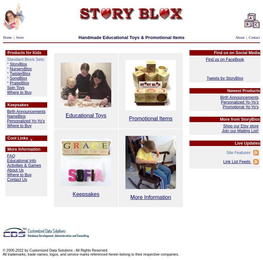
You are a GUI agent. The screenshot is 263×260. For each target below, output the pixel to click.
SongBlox (18, 78)
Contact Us (17, 179)
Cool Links (20, 138)
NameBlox (16, 116)
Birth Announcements (26, 111)
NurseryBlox (21, 69)
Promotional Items (151, 118)
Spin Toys (16, 87)
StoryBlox (18, 64)
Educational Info (21, 160)
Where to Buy (19, 92)
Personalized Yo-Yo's (26, 121)
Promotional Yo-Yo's (241, 107)
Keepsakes (18, 105)
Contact (254, 37)
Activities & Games (24, 165)
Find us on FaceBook (225, 59)
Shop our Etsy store (241, 126)
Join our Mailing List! (240, 130)
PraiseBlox (19, 83)
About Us (15, 170)
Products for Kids (24, 52)
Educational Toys (86, 115)
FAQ (11, 156)
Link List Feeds (237, 161)
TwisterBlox (20, 73)
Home (7, 37)
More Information (23, 149)
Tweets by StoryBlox (225, 78)
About (239, 37)
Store (20, 37)
